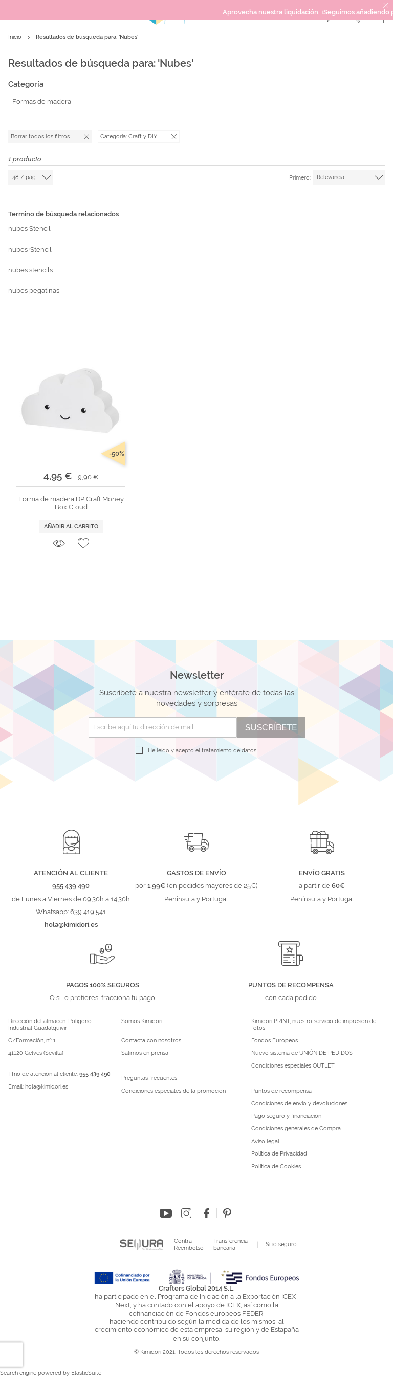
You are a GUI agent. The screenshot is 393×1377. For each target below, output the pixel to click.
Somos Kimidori (141, 1021)
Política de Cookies (276, 1167)
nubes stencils (30, 270)
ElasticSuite (86, 1373)
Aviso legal (265, 1142)
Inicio (15, 37)
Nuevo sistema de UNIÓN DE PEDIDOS (302, 1053)
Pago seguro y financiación (286, 1116)
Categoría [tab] (25, 84)
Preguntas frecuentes (149, 1078)
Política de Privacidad (279, 1154)
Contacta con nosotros (151, 1041)
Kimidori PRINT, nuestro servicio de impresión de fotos (313, 1024)
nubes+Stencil (30, 249)
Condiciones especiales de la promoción (174, 1091)
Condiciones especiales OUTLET (293, 1066)
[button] (83, 543)
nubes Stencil (29, 228)
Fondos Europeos (274, 1041)
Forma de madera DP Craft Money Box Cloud (71, 503)
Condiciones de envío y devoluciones (299, 1104)
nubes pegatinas (33, 290)
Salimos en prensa (144, 1053)
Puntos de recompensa (281, 1091)
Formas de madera (41, 101)
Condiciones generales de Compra (296, 1129)
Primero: (300, 177)
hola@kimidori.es (46, 1086)
